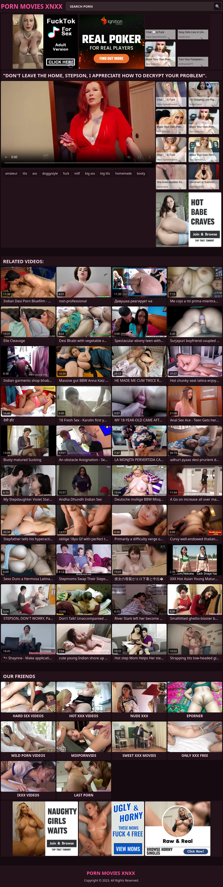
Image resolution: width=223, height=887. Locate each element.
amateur (11, 173)
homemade (123, 173)
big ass (90, 173)
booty (141, 173)
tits (25, 173)
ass (34, 173)
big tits (105, 173)
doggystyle (50, 173)
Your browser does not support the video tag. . (78, 124)
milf (77, 173)
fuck (66, 173)
